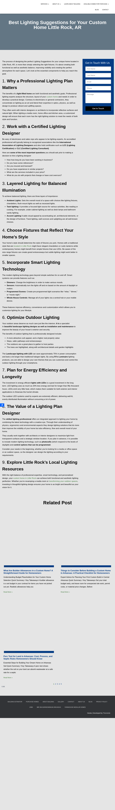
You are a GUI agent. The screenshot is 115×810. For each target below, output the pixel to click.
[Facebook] (2, 405)
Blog (97, 10)
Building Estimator (15, 702)
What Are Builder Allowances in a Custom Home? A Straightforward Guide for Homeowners (28, 571)
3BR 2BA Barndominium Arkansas (49, 707)
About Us (56, 4)
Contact (105, 10)
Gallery (61, 702)
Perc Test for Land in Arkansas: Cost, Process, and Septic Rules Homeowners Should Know (27, 657)
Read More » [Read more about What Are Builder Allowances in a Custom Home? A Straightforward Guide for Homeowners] (8, 592)
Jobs (31, 707)
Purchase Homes (32, 702)
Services (45, 4)
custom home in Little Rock (24, 478)
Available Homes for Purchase (96, 4)
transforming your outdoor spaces (63, 481)
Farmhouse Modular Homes (75, 707)
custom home (52, 97)
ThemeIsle (106, 713)
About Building (48, 702)
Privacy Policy (101, 702)
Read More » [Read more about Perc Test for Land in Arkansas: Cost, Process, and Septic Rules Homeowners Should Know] (8, 677)
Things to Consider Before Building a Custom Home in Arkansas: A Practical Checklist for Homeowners (86, 571)
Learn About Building (72, 4)
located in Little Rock (22, 246)
